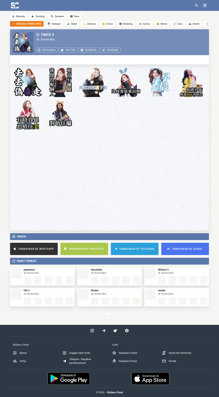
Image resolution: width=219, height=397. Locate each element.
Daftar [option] (19, 361)
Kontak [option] (169, 361)
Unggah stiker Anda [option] (76, 353)
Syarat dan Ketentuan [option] (176, 353)
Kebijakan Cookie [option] (124, 353)
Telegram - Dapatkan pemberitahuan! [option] (76, 361)
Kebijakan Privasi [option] (124, 361)
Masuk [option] (20, 353)
